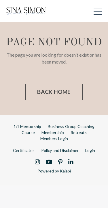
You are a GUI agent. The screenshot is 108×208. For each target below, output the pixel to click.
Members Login (54, 138)
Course (28, 132)
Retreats (79, 132)
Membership (52, 132)
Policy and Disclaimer (60, 150)
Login (90, 150)
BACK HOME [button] (54, 91)
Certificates (24, 150)
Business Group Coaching (71, 126)
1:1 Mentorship (27, 126)
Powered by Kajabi (54, 170)
